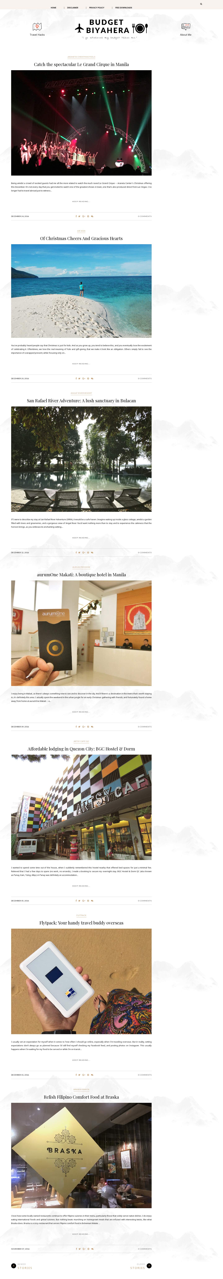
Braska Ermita (81, 1089)
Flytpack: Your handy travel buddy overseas (81, 923)
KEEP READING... (81, 202)
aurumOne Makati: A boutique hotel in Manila (81, 574)
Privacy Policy (96, 7)
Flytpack (81, 915)
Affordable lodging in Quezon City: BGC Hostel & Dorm (81, 749)
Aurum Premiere (81, 567)
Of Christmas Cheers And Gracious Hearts (81, 238)
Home (53, 7)
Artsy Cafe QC (81, 741)
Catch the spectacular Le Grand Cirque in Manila (81, 64)
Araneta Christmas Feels (81, 57)
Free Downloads (123, 7)
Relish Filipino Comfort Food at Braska (81, 1097)
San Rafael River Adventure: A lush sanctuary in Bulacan (81, 400)
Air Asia (81, 231)
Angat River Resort (81, 393)
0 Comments (145, 216)
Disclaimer (72, 7)
